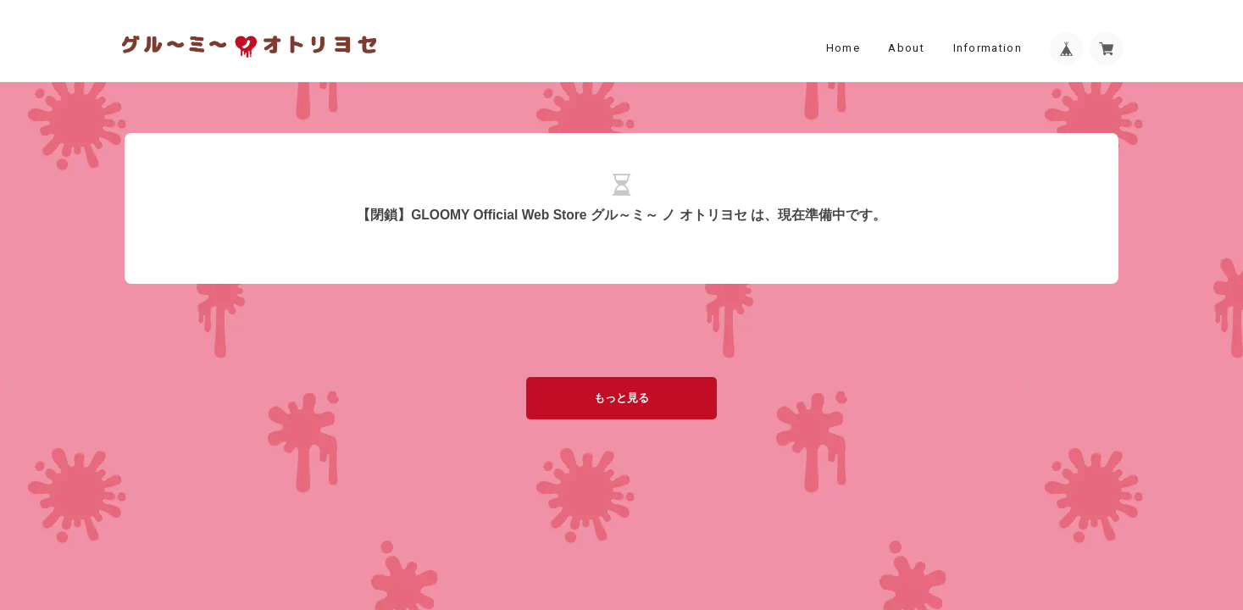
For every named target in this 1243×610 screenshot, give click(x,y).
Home (843, 48)
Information (987, 48)
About (906, 48)
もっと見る (621, 397)
